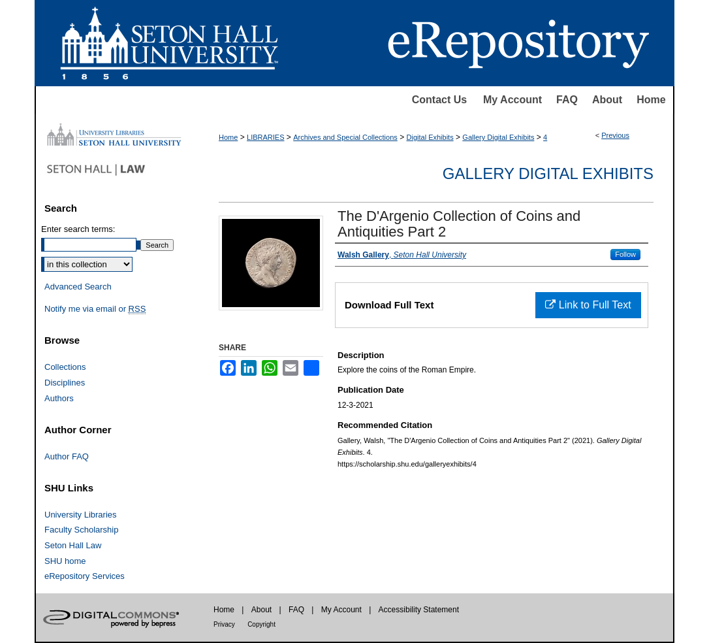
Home (651, 99)
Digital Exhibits (430, 137)
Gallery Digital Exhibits (498, 137)
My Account (512, 99)
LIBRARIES (265, 137)
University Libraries (80, 514)
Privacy (224, 624)
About (607, 99)
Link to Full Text (588, 304)
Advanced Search (78, 286)
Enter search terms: (78, 229)
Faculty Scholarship (81, 530)
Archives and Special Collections (345, 137)
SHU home (65, 561)
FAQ (567, 99)
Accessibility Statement (419, 609)
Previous (615, 135)
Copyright (261, 624)
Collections (65, 367)
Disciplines (64, 382)
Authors (59, 398)
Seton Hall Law (72, 545)
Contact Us (439, 99)
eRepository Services (84, 576)
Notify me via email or (95, 309)
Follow (625, 254)
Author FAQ (66, 456)
